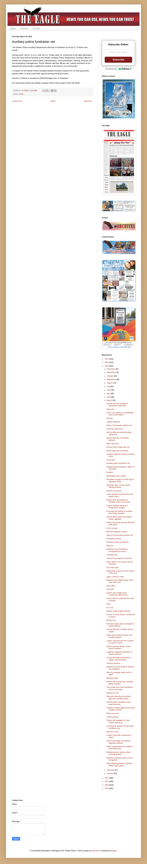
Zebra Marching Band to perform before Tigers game (119, 764)
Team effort (110, 586)
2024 (107, 362)
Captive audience (113, 422)
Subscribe (118, 59)
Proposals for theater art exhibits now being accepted (119, 512)
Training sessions (113, 663)
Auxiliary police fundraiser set (118, 463)
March (109, 400)
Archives (24, 28)
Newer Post (17, 101)
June (109, 390)
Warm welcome (112, 444)
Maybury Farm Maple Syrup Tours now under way (120, 581)
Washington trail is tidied (116, 476)
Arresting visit (111, 555)
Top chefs (110, 589)
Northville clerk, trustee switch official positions (118, 486)
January (110, 773)
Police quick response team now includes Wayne (119, 636)
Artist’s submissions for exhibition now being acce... (119, 747)
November (111, 372)
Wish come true (112, 713)
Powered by (118, 69)
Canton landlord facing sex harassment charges (117, 507)
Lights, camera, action (115, 577)
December (111, 369)
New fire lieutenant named (116, 532)
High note (110, 409)
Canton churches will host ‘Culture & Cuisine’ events (120, 642)
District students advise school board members (118, 647)
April (109, 397)
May (109, 393)
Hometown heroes (113, 539)
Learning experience (114, 429)
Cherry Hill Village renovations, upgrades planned (118, 742)
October (110, 376)
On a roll (109, 608)
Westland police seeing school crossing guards (118, 753)
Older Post (88, 101)
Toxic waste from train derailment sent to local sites (119, 688)
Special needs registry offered (118, 611)
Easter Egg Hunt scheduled (117, 451)
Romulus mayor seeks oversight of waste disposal (120, 625)
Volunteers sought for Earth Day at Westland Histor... (120, 480)
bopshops (96, 851)
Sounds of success (114, 491)
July (109, 386)
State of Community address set (119, 425)
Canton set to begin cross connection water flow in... (117, 594)
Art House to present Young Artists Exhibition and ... (120, 727)
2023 (107, 366)
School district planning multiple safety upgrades (119, 518)
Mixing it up (111, 620)
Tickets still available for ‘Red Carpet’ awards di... (117, 721)
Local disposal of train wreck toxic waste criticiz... (119, 495)
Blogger (114, 851)
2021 (107, 781)
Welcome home (112, 732)
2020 (107, 785)
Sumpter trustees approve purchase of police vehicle (120, 709)
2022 (107, 778)
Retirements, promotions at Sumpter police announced (118, 501)
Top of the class (112, 568)
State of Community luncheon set (119, 535)
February (110, 770)
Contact (36, 28)
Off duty (109, 418)
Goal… (109, 604)
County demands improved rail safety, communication (118, 659)
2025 (107, 359)
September (111, 379)
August (110, 383)
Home (52, 101)
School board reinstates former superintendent (118, 703)
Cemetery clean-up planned (117, 542)
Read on (109, 546)
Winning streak (112, 678)
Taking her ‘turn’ (112, 693)
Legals (13, 28)
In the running (111, 528)
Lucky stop (110, 460)
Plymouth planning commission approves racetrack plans (118, 697)
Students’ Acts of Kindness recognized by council (117, 550)
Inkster (21, 94)
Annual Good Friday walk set (117, 447)
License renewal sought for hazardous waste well (117, 405)
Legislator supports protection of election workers (119, 653)
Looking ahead (112, 717)
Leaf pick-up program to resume (119, 558)
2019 (107, 788)
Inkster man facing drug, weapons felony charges (119, 683)
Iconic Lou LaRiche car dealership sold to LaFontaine (120, 414)
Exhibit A (109, 472)
